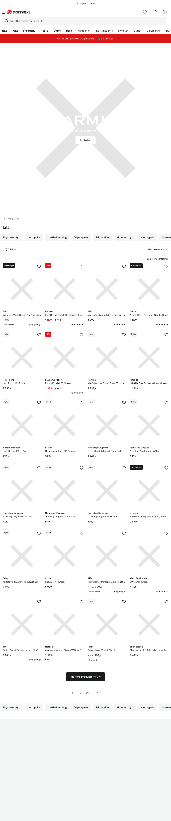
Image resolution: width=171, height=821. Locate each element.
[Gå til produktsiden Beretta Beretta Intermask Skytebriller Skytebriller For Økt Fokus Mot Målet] (64, 290)
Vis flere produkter (85, 678)
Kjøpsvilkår (93, 815)
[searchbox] (87, 21)
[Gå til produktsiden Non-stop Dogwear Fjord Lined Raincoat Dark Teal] (107, 427)
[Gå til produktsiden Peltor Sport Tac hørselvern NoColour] (22, 626)
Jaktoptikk (33, 237)
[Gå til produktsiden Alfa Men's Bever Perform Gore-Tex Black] (107, 557)
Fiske (4, 30)
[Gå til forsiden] (18, 12)
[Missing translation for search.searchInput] (5, 21)
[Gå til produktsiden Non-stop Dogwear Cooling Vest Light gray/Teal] (149, 427)
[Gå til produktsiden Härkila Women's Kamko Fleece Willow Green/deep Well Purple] (64, 626)
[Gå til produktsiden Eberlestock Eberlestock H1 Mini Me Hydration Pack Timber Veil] (149, 626)
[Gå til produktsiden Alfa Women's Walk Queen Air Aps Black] (22, 290)
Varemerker (154, 30)
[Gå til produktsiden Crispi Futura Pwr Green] (64, 557)
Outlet (137, 30)
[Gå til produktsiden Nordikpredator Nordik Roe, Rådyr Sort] (22, 427)
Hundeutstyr (125, 237)
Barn (69, 30)
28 (91, 694)
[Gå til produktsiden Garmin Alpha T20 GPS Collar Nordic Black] (149, 290)
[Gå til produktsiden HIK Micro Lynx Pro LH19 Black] (22, 359)
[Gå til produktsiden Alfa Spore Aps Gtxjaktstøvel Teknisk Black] (107, 290)
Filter (11, 250)
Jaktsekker (102, 237)
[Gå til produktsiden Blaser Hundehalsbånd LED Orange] (64, 427)
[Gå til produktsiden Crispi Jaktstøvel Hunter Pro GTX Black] (22, 557)
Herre (44, 30)
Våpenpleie (81, 237)
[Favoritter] (145, 12)
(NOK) (85, 801)
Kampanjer (84, 30)
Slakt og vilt (147, 237)
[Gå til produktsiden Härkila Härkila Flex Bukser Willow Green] (149, 359)
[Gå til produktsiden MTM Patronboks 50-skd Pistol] (107, 626)
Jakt (15, 30)
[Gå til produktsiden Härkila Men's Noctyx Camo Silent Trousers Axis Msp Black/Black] (107, 359)
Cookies (106, 815)
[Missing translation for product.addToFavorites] (39, 268)
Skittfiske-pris (104, 30)
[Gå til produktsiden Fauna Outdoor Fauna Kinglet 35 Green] (64, 359)
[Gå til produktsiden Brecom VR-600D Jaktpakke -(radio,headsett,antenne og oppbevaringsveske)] (149, 492)
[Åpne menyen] (3, 12)
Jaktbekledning (57, 237)
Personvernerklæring (72, 815)
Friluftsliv (29, 30)
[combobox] (84, 21)
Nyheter (123, 30)
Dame (57, 30)
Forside (7, 218)
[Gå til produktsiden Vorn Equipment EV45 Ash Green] (149, 557)
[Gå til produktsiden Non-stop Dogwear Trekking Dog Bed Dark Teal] (22, 492)
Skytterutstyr (11, 237)
